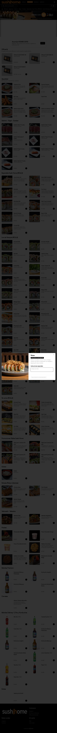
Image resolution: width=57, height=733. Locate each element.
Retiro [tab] (28, 360)
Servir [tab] (38, 360)
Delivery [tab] (18, 360)
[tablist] (28, 360)
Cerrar (28, 376)
